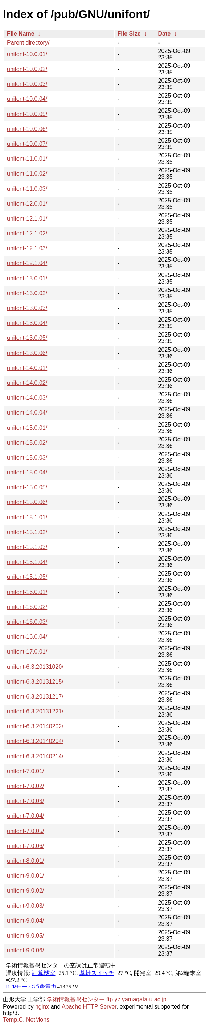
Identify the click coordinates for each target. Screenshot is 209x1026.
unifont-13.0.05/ (27, 338)
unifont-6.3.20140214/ (35, 756)
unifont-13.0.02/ (27, 293)
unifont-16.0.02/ (27, 607)
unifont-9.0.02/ (25, 890)
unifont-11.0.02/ (27, 173)
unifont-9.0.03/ (25, 906)
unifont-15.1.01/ (27, 517)
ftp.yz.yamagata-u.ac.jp (136, 999)
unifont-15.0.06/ (27, 502)
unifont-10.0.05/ (27, 114)
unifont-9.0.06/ (25, 950)
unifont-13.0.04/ (27, 323)
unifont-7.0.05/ (25, 831)
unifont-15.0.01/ (27, 428)
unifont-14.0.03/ (27, 398)
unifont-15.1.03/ (27, 547)
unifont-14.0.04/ (27, 412)
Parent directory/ (28, 43)
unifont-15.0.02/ (27, 443)
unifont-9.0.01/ (25, 876)
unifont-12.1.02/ (27, 233)
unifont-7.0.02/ (25, 786)
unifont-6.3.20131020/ (35, 667)
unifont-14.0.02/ (27, 383)
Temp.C (13, 1020)
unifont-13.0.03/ (27, 308)
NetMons (37, 1020)
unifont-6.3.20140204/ (35, 741)
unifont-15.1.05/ (27, 577)
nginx (42, 1007)
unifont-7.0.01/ (25, 771)
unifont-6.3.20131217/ (35, 696)
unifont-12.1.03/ (27, 248)
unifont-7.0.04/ (25, 816)
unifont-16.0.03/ (27, 622)
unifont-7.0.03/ (25, 801)
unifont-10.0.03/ (27, 84)
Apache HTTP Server (89, 1007)
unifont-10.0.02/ (27, 69)
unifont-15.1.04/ (27, 562)
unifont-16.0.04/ (27, 637)
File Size (129, 33)
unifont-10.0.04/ (27, 99)
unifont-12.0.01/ (27, 204)
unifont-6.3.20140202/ (35, 726)
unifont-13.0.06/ (27, 353)
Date (164, 33)
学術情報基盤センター (76, 999)
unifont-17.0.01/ (27, 651)
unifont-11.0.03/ (27, 189)
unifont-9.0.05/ (25, 935)
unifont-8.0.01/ (25, 861)
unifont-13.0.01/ (27, 278)
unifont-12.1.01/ (27, 218)
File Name (20, 33)
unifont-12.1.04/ (27, 263)
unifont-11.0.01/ (27, 159)
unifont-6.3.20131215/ (35, 682)
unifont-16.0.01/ (27, 592)
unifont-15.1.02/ (27, 532)
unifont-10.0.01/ (27, 54)
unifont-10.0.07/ (27, 144)
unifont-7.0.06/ (25, 846)
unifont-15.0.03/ (27, 457)
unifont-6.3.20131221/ (35, 711)
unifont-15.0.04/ (27, 472)
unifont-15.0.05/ (27, 487)
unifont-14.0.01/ (27, 368)
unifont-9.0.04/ (25, 921)
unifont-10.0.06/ (27, 129)
